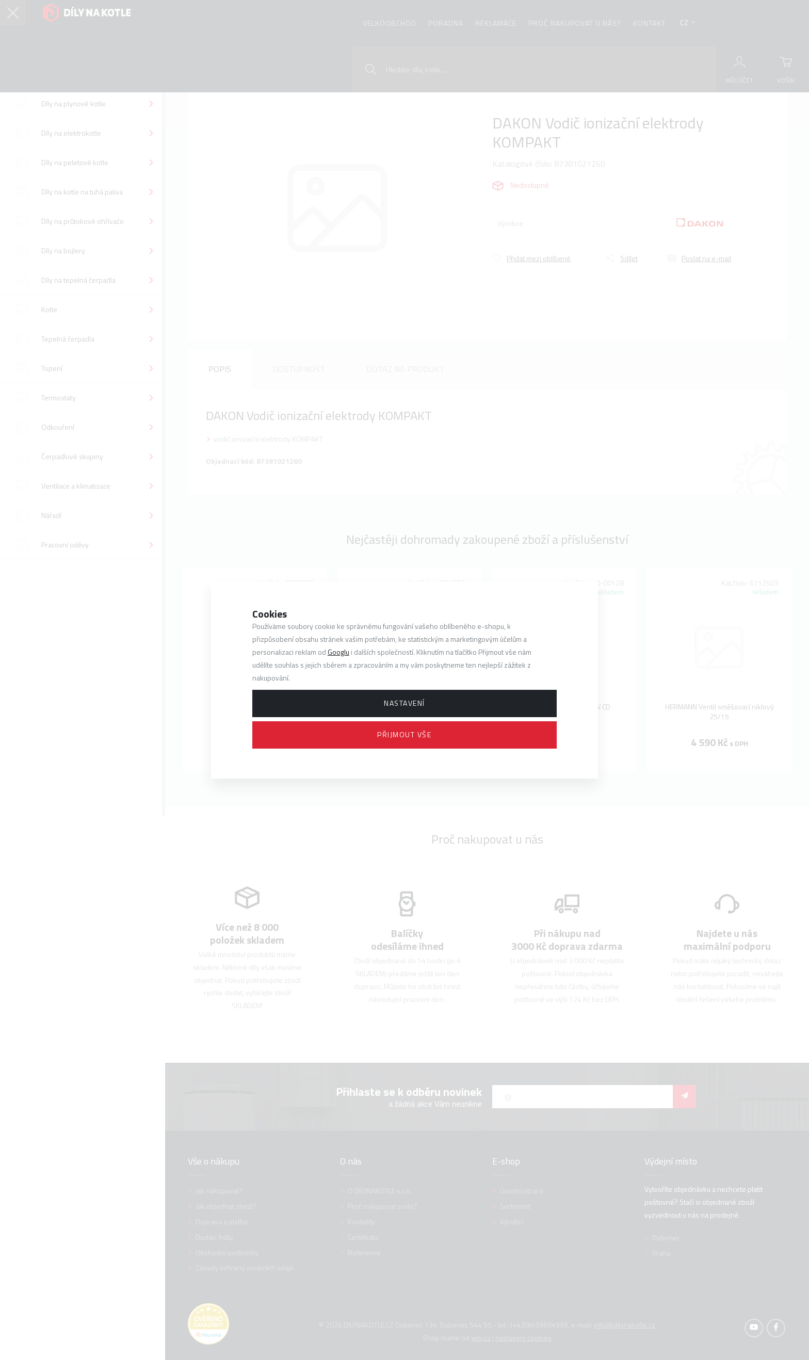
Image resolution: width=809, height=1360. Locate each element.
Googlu (338, 651)
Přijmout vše (404, 734)
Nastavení (404, 703)
